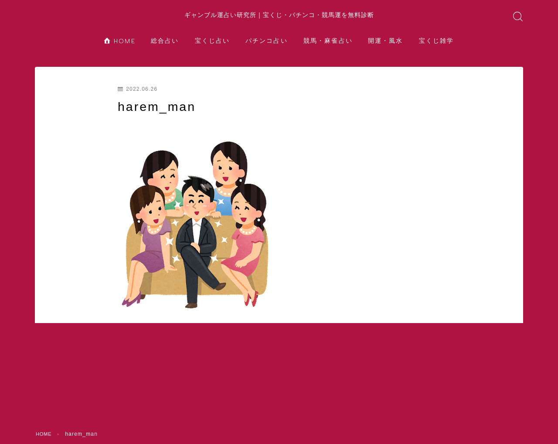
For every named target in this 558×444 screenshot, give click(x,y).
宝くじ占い (212, 49)
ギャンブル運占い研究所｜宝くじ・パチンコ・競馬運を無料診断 (279, 19)
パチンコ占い (266, 49)
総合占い (165, 49)
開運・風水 (385, 49)
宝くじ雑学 (436, 49)
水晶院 (279, 423)
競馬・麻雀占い (328, 49)
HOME (120, 49)
